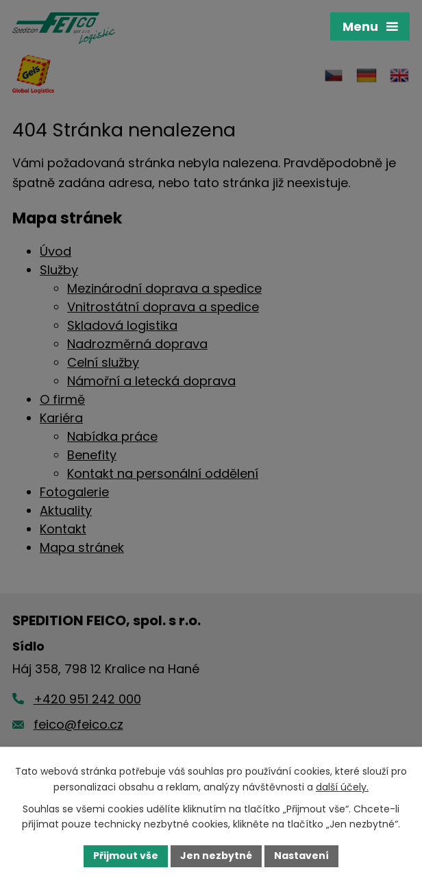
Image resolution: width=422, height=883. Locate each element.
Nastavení (301, 855)
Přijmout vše (125, 855)
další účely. (342, 787)
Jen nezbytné (216, 855)
